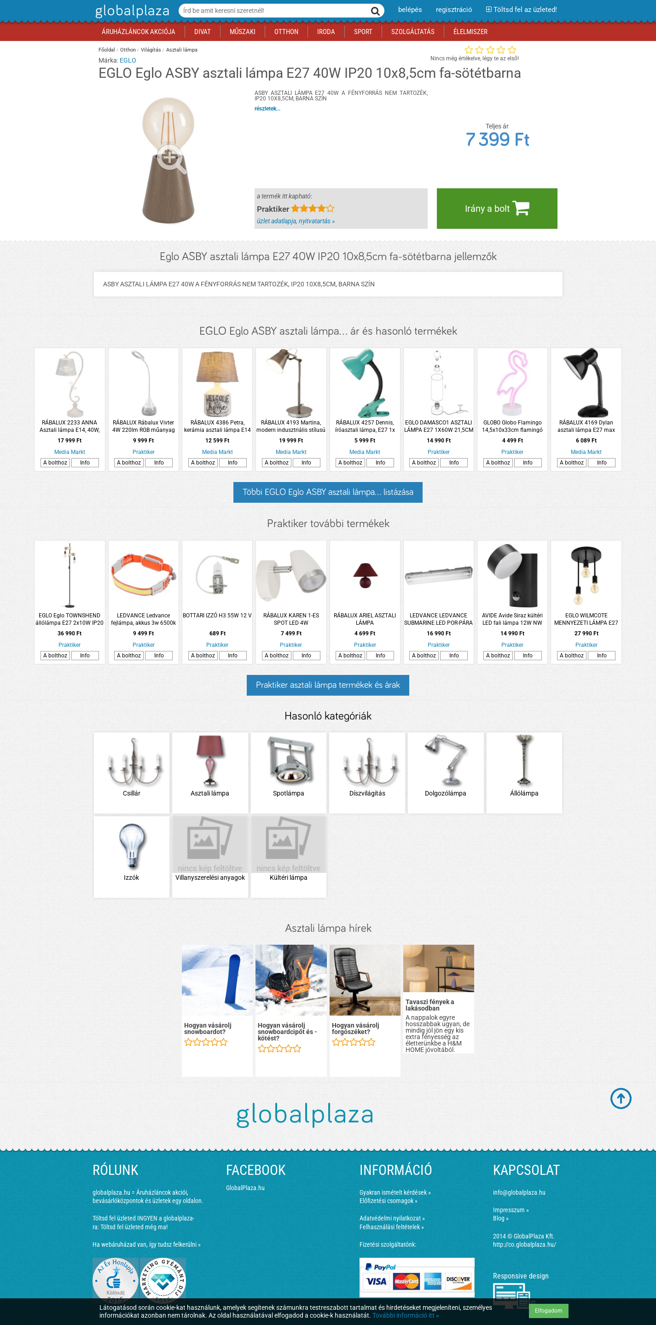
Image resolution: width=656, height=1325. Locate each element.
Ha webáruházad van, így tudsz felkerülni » (147, 1244)
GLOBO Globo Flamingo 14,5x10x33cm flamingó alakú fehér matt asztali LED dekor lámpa (512, 426)
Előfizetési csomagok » (389, 1200)
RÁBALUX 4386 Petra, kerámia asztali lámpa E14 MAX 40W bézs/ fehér (217, 426)
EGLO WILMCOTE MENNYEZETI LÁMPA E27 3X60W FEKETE (586, 619)
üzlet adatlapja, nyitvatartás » (296, 221)
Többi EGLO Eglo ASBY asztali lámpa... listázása (328, 492)
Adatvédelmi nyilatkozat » (392, 1218)
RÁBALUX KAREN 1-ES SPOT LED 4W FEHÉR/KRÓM (291, 619)
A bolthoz (55, 462)
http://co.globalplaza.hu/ (524, 1244)
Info (85, 462)
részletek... (267, 108)
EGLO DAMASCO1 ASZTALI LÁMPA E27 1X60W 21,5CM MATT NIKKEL (438, 426)
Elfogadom (549, 1311)
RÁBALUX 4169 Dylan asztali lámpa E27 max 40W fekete (586, 426)
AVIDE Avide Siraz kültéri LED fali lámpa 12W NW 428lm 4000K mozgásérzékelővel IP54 (512, 619)
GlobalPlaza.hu (245, 1187)
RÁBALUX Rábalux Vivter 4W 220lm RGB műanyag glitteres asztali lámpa (143, 426)
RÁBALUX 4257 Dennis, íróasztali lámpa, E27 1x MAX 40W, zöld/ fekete (365, 426)
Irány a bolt (497, 207)
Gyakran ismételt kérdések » (395, 1192)
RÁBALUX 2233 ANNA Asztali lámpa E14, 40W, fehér (69, 426)
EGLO (128, 60)
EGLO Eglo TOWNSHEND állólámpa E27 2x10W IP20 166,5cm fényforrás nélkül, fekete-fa (69, 619)
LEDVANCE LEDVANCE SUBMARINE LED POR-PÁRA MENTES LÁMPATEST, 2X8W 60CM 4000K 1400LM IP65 (438, 619)
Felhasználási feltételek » (392, 1227)
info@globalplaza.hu (519, 1192)
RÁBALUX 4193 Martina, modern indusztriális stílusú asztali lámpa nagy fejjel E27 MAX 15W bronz (290, 426)
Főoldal (107, 50)
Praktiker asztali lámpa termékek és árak (328, 685)
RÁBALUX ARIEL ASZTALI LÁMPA (365, 619)
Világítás (151, 50)
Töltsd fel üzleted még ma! (134, 1227)
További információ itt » (405, 1315)
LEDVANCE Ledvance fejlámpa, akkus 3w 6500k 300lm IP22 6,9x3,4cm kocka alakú (143, 619)
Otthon (128, 50)
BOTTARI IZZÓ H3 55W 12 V (217, 615)
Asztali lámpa (181, 50)
